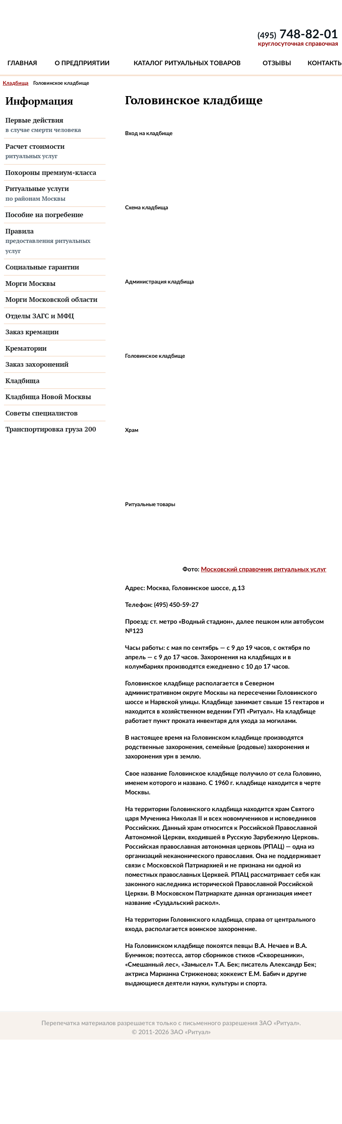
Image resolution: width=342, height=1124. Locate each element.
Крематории (26, 348)
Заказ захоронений (36, 364)
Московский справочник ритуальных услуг (263, 569)
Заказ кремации (32, 331)
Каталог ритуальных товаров (187, 63)
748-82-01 (298, 35)
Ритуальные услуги (54, 193)
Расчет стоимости (54, 151)
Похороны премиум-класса (50, 172)
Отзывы (277, 63)
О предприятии (82, 63)
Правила (54, 241)
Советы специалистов (41, 413)
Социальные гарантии (42, 266)
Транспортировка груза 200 (50, 429)
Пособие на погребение (44, 214)
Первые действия (54, 125)
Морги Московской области (51, 299)
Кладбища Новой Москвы (48, 396)
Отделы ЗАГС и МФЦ (39, 315)
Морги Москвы (30, 283)
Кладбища (16, 83)
